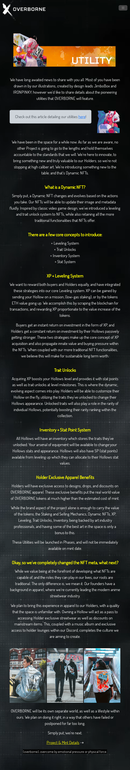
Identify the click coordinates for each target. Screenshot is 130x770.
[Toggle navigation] (123, 8)
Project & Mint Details (63, 742)
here (82, 116)
